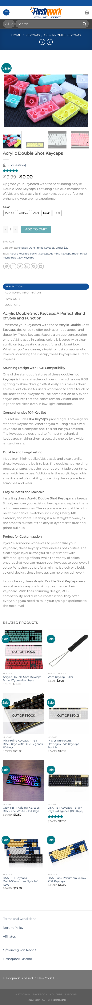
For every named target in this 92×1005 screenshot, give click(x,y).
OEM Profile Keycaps (62, 35)
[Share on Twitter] (20, 266)
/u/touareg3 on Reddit (20, 950)
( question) (17, 165)
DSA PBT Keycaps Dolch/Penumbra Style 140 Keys (20, 881)
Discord (71, 994)
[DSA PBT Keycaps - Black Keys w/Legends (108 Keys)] (68, 780)
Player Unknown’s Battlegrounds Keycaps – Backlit (64, 744)
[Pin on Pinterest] (34, 266)
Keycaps (33, 35)
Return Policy (13, 928)
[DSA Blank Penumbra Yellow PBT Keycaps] (68, 850)
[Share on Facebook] (13, 266)
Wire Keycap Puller (60, 676)
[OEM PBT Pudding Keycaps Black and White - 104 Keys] (23, 780)
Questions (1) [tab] (14, 304)
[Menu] (6, 12)
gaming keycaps (60, 253)
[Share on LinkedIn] (41, 266)
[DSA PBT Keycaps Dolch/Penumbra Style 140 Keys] (23, 850)
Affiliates (9, 936)
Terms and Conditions (19, 919)
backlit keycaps (39, 253)
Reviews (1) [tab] (12, 298)
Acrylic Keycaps (19, 253)
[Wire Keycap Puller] (68, 649)
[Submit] (84, 24)
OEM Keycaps (25, 257)
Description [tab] (14, 286)
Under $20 (61, 247)
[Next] (87, 141)
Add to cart (36, 229)
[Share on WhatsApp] (6, 266)
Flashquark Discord (17, 959)
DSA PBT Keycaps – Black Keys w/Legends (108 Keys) (65, 809)
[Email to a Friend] (27, 266)
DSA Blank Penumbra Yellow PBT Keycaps (67, 879)
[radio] (10, 213)
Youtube (56, 994)
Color (6, 207)
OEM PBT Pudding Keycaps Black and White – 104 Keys (21, 809)
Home (16, 35)
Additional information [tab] (23, 292)
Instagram (22, 994)
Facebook (40, 994)
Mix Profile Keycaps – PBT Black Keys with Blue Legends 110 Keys (23, 744)
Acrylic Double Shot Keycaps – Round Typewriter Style (23, 678)
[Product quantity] (10, 229)
